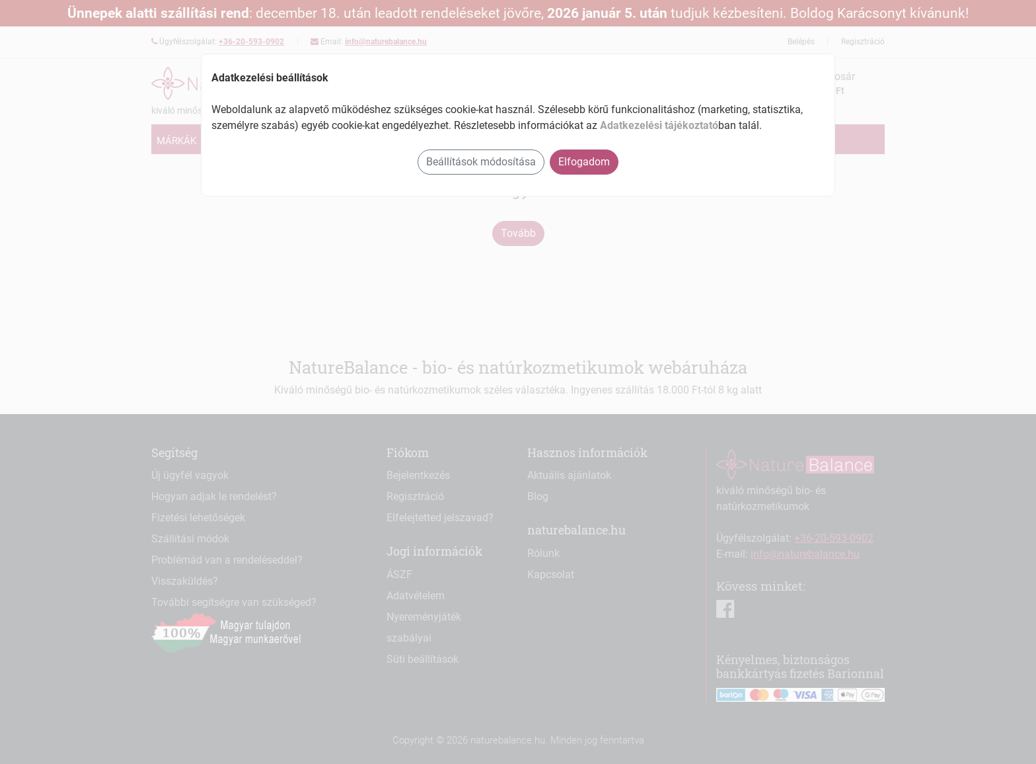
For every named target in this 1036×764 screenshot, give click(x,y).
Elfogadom (584, 161)
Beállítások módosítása (481, 161)
